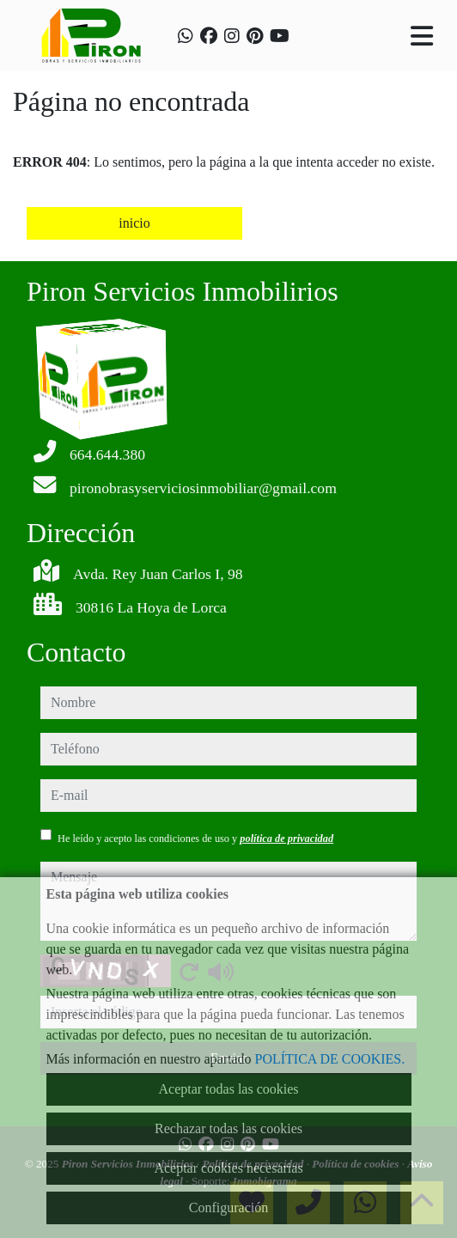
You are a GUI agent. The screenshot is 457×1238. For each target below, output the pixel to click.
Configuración (228, 1207)
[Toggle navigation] (421, 36)
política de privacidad (286, 838)
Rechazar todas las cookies (228, 1128)
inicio (134, 223)
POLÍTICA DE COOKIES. (330, 1059)
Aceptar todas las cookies (228, 1089)
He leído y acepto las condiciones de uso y (195, 838)
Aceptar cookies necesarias (228, 1168)
